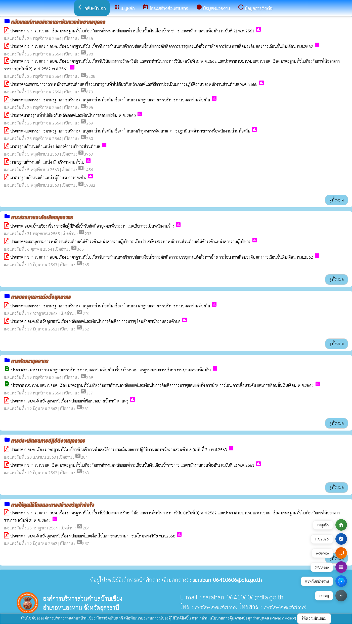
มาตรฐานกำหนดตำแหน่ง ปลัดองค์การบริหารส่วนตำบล (55, 146)
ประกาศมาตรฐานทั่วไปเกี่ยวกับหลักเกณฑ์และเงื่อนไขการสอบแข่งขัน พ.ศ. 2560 (73, 115)
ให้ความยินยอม (314, 618)
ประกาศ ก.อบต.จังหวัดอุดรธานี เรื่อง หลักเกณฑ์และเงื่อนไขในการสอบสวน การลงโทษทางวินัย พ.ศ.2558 (92, 535)
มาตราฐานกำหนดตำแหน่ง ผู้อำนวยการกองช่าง (48, 177)
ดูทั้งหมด (336, 199)
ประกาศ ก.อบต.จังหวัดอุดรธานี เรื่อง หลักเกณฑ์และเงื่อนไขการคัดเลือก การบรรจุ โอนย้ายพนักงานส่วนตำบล (95, 321)
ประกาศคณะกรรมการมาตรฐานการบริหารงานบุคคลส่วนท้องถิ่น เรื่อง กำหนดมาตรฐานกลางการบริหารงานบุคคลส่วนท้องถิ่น (110, 99)
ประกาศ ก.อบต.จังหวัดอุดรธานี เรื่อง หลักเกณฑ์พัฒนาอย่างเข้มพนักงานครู (69, 400)
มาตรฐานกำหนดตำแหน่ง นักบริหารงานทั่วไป (47, 162)
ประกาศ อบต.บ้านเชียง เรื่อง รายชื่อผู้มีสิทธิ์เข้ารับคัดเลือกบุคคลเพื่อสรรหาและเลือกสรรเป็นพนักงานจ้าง (92, 226)
